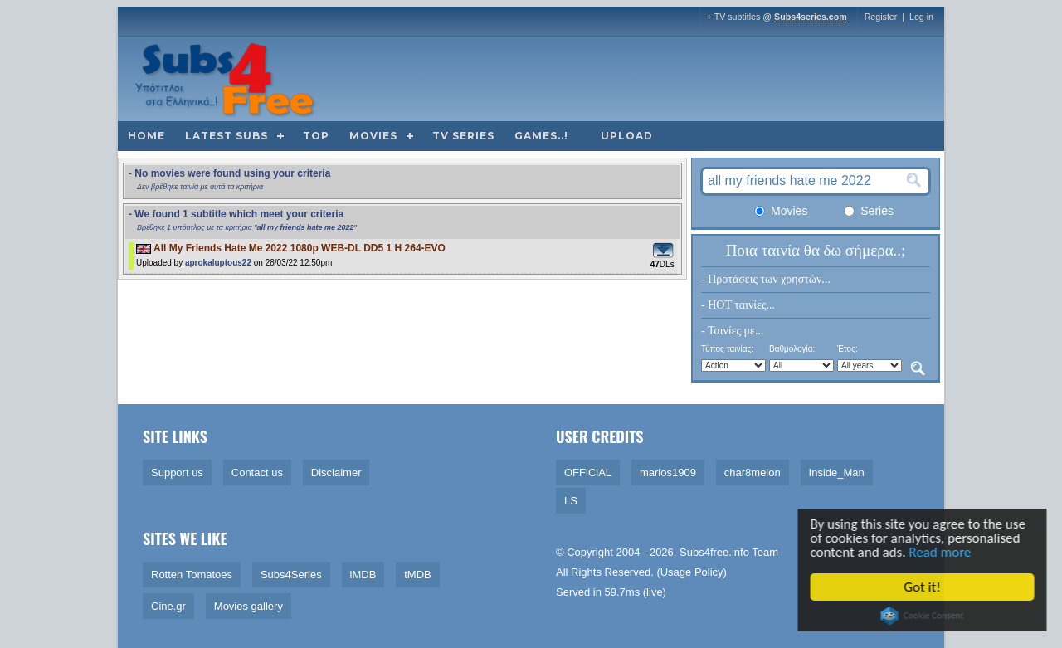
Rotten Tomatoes (191, 574)
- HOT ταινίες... (738, 305)
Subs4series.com (810, 17)
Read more (943, 552)
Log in (921, 17)
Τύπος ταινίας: (727, 348)
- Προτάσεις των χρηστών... (766, 279)
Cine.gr (168, 606)
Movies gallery (248, 606)
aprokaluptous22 (218, 262)
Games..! (541, 135)
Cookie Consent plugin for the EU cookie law (925, 616)
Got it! (925, 587)
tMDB (417, 574)
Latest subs (226, 135)
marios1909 (668, 472)
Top (316, 135)
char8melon (752, 472)
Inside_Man (837, 472)
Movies (373, 135)
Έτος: (847, 348)
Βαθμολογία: (792, 348)
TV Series (463, 135)
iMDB (363, 574)
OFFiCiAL (587, 472)
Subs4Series (291, 574)
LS (570, 501)
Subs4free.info (714, 552)
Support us (177, 472)
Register (881, 17)
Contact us (257, 472)
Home (146, 135)
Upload (627, 135)
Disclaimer (336, 472)
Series (869, 210)
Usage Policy (691, 572)
